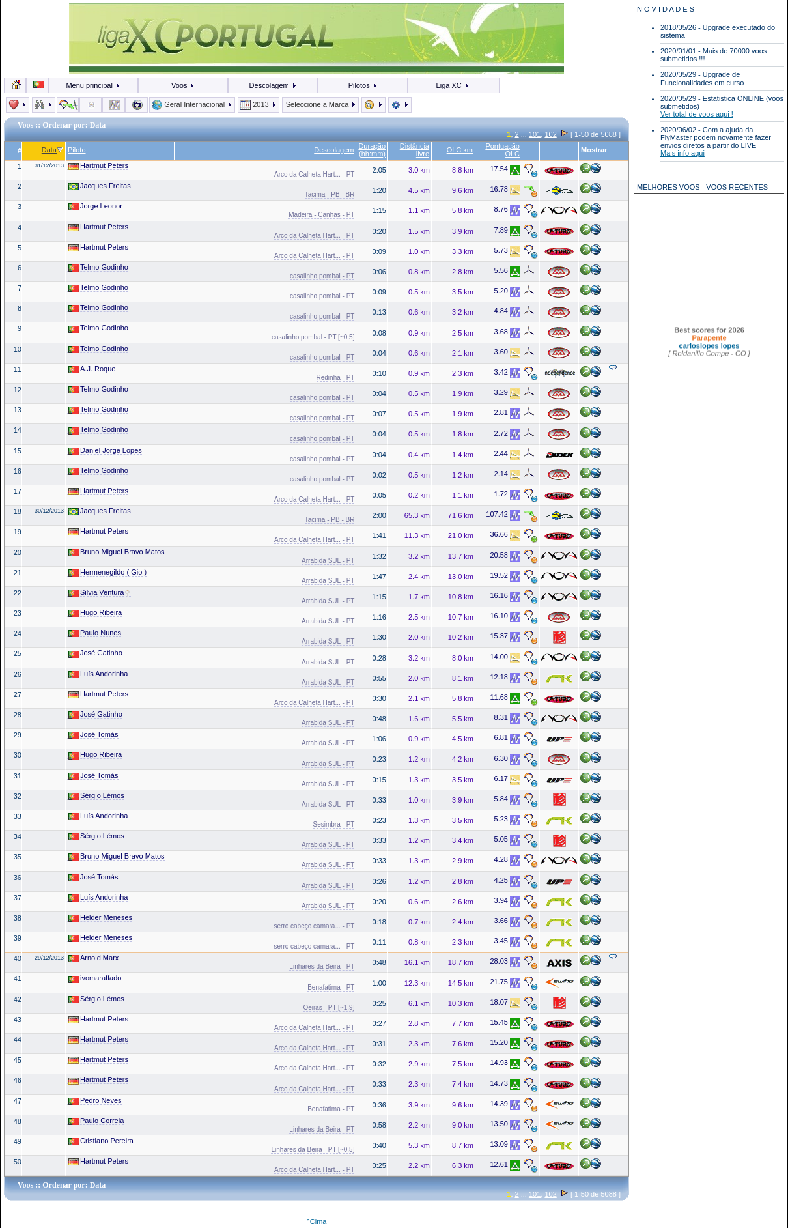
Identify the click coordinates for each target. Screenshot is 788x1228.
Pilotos (363, 85)
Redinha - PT (336, 377)
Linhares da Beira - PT (321, 966)
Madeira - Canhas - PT (321, 214)
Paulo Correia (96, 1121)
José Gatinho (95, 653)
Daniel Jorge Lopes (105, 450)
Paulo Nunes (94, 633)
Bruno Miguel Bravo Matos (116, 552)
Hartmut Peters (98, 166)
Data (52, 150)
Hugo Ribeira (95, 612)
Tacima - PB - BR (330, 194)
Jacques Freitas (99, 186)
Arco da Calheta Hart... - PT (314, 174)
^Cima (317, 1221)
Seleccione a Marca (321, 104)
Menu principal (93, 85)
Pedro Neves (95, 1100)
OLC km (460, 150)
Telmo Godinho (98, 267)
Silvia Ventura (99, 592)
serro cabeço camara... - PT (314, 926)
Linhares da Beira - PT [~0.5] (312, 1149)
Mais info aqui (682, 153)
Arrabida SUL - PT (328, 560)
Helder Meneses (100, 917)
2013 (258, 104)
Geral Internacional (192, 104)
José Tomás (93, 734)
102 (550, 134)
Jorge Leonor (95, 206)
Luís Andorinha (98, 674)
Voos (183, 85)
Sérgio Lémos (96, 796)
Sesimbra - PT (334, 824)
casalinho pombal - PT (322, 275)
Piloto (77, 150)
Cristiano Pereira (101, 1141)
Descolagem (273, 85)
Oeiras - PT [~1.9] (328, 1007)
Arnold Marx (93, 958)
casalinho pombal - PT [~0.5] (313, 337)
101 (535, 134)
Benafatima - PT (330, 987)
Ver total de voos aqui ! (696, 114)
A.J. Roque (91, 369)
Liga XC (453, 85)
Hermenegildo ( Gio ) (107, 572)
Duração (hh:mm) (372, 150)
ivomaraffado (94, 978)
